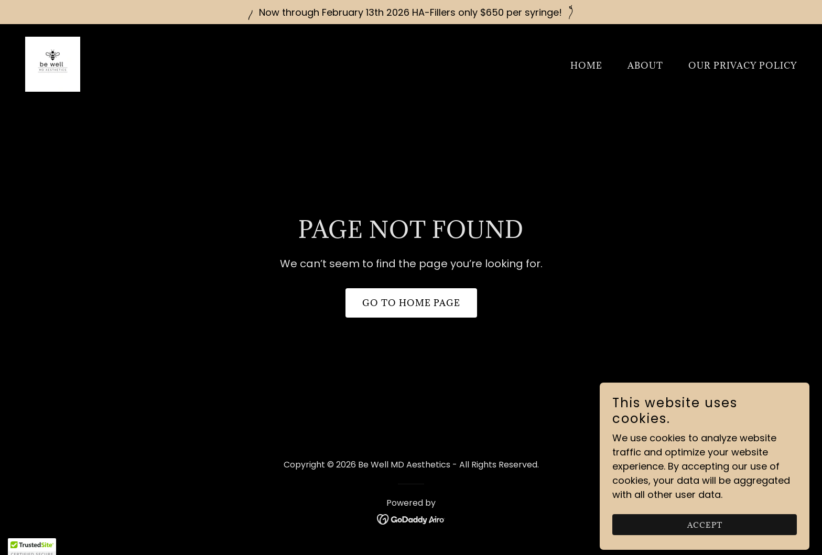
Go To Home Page (411, 303)
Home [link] (586, 65)
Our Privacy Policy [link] (742, 65)
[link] (52, 63)
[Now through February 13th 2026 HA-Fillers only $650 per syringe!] (411, 12)
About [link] (645, 65)
